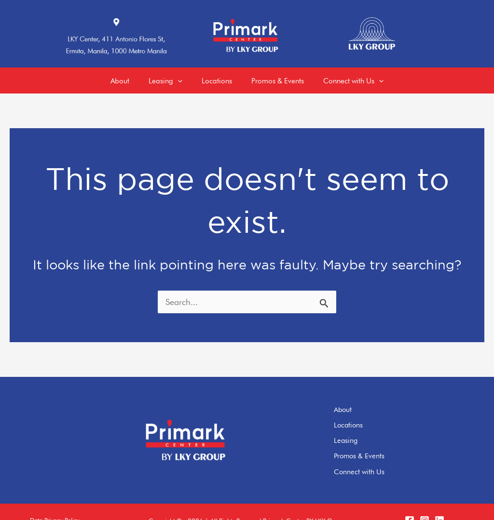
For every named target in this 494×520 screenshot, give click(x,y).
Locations (368, 414)
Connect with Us (378, 455)
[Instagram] (424, 503)
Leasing (365, 428)
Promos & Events (379, 441)
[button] (54, 503)
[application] (173, 77)
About (362, 401)
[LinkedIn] (439, 503)
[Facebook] (409, 503)
